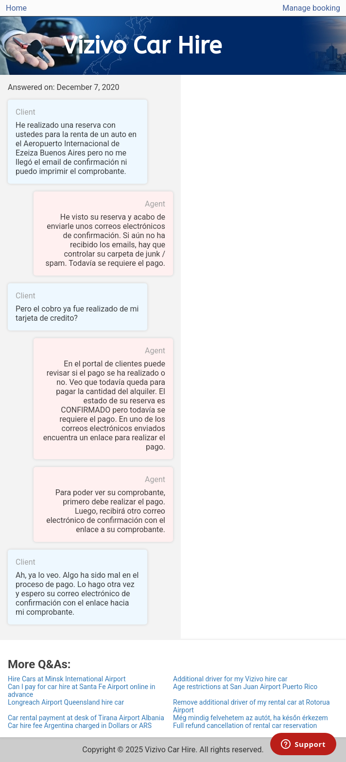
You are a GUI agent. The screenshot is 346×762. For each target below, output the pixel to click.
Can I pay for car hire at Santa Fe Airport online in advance (82, 690)
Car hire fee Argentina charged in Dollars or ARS (80, 725)
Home (16, 8)
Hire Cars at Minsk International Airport (67, 679)
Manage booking (311, 8)
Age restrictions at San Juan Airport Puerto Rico (245, 687)
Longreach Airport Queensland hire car (66, 702)
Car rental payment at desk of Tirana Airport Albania (86, 718)
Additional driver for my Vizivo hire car (230, 679)
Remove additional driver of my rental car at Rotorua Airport (251, 706)
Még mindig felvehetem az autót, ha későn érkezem (250, 718)
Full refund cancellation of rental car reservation (245, 725)
